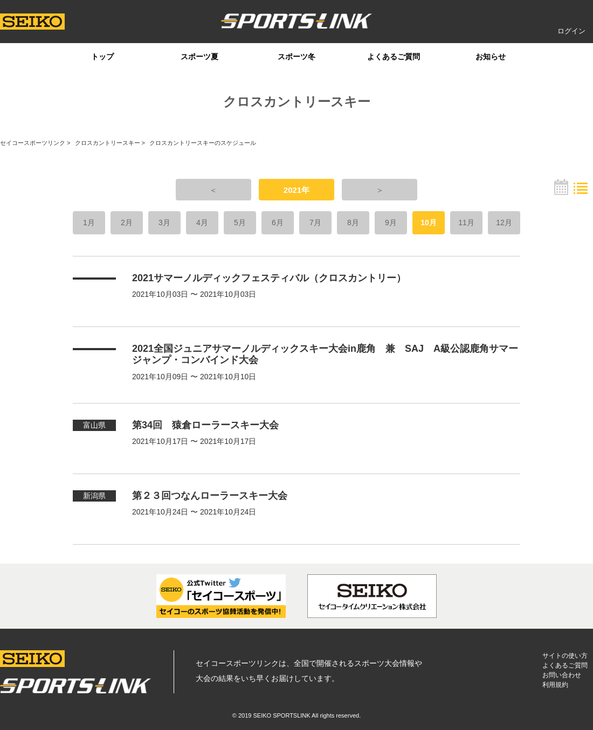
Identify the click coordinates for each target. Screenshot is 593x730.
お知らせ (490, 56)
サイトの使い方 (565, 655)
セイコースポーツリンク (32, 143)
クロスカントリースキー (107, 143)
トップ (102, 56)
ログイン (571, 31)
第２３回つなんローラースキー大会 (209, 495)
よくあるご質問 (393, 56)
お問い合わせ (561, 675)
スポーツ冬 (296, 56)
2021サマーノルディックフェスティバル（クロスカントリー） (269, 278)
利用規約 (555, 685)
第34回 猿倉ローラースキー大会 (205, 425)
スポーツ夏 (199, 56)
